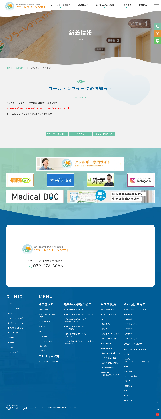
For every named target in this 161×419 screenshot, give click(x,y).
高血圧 (104, 319)
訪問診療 (143, 5)
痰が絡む (137, 360)
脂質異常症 (106, 324)
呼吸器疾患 (83, 5)
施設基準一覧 (13, 332)
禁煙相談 (128, 334)
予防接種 (128, 329)
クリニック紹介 (14, 308)
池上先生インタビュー (16, 323)
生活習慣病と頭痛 (109, 358)
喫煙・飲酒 (106, 343)
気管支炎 (43, 346)
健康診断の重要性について (112, 353)
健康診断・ (110, 373)
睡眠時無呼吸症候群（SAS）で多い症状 (80, 314)
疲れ (127, 366)
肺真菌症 (43, 336)
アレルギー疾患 (131, 338)
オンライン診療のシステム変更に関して (104, 134)
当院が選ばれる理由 (15, 328)
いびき (127, 395)
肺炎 (41, 331)
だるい (127, 390)
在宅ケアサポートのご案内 (135, 309)
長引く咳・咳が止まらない (135, 349)
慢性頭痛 (128, 371)
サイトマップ (13, 352)
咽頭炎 (42, 351)
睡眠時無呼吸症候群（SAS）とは (77, 309)
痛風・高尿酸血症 (109, 338)
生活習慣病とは (108, 309)
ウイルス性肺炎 (46, 341)
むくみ (128, 381)
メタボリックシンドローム (112, 334)
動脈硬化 (128, 386)
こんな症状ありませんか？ (112, 314)
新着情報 (19, 68)
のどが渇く (129, 400)
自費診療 (128, 319)
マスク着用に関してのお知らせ (57, 134)
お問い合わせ (13, 347)
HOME (9, 68)
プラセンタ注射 (131, 324)
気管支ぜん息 (45, 321)
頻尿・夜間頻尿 (131, 376)
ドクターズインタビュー (17, 318)
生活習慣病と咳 (108, 367)
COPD (42, 326)
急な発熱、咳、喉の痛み (47, 315)
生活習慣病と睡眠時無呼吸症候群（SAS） (81, 342)
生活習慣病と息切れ (110, 363)
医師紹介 (11, 313)
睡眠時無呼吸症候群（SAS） (76, 320)
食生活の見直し (108, 348)
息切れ (127, 354)
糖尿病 (104, 329)
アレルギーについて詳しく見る (52, 361)
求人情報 (11, 342)
